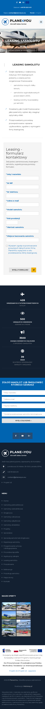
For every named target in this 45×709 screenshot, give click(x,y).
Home (5, 501)
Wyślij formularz (24, 270)
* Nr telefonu (12, 192)
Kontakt (6, 581)
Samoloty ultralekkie (11, 525)
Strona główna (14, 50)
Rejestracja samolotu (11, 542)
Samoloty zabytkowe (11, 521)
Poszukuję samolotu (10, 573)
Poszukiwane (8, 564)
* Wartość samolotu (15, 227)
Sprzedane (7, 533)
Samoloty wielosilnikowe (12, 509)
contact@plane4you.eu (17, 477)
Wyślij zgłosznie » (23, 421)
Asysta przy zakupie (10, 556)
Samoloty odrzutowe (11, 517)
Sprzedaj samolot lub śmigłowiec (16, 538)
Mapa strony (7, 577)
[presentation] (22, 260)
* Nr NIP (9, 183)
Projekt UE (7, 482)
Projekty (6, 529)
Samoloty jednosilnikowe (12, 505)
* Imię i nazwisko (13, 174)
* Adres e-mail (12, 201)
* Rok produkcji (13, 218)
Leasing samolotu (30, 50)
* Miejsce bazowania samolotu (20, 236)
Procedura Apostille (10, 552)
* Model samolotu (14, 210)
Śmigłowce (7, 513)
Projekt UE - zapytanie (27, 671)
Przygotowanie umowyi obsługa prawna (12, 547)
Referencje (7, 569)
